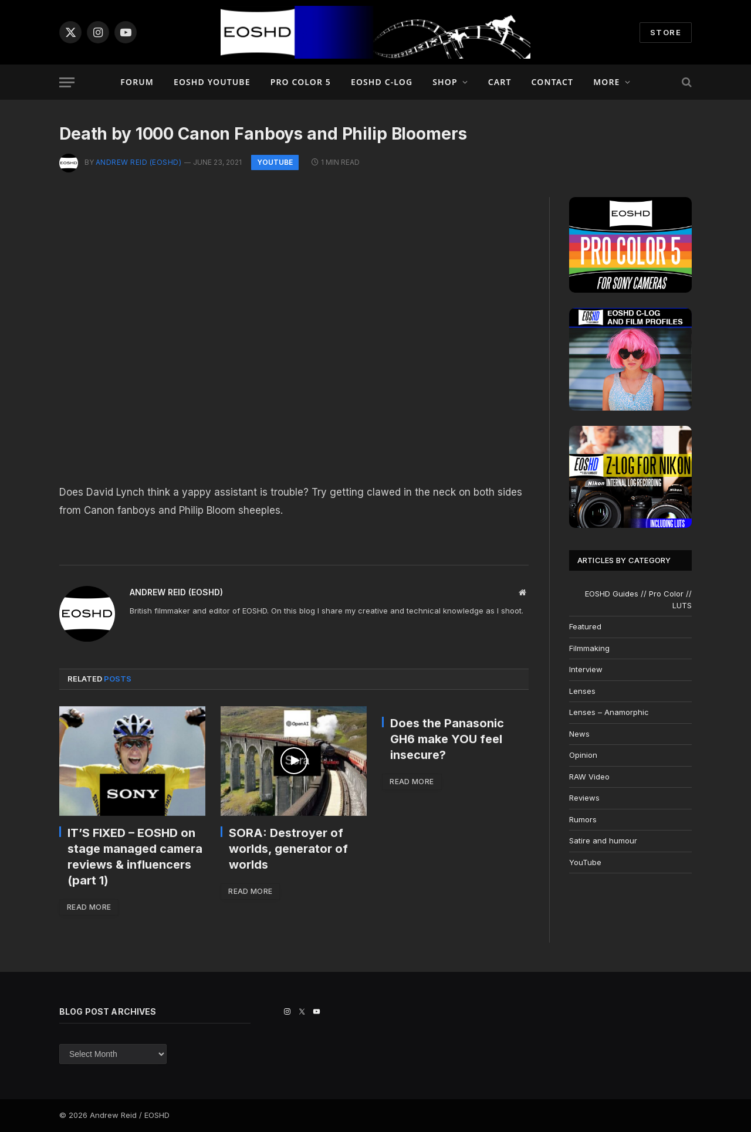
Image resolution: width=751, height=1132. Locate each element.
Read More (89, 907)
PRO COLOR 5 (300, 81)
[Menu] (67, 82)
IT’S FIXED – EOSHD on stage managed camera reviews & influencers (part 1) (134, 857)
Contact (553, 81)
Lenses (582, 691)
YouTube (275, 162)
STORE (665, 32)
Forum (137, 81)
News (579, 733)
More (606, 81)
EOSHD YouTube (212, 81)
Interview (586, 669)
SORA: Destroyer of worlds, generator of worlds (288, 849)
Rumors (583, 819)
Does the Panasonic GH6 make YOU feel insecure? (447, 739)
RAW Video (589, 776)
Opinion (583, 755)
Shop (444, 81)
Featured (585, 626)
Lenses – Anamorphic (609, 712)
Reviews (584, 797)
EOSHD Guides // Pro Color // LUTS (638, 599)
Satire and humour (603, 840)
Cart (500, 81)
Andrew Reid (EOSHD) (138, 162)
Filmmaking (589, 648)
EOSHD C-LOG (381, 81)
